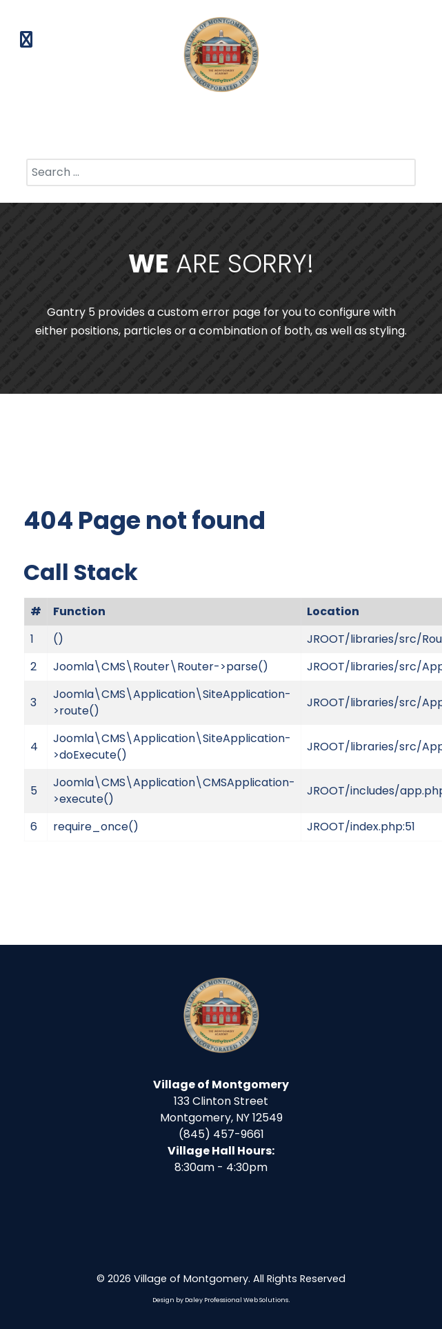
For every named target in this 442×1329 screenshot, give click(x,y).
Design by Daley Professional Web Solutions (220, 1300)
